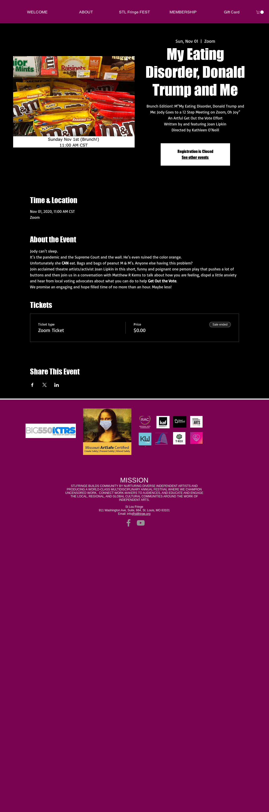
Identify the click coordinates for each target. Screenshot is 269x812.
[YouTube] (141, 523)
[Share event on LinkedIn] (56, 385)
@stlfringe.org (141, 514)
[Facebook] (128, 523)
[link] (260, 12)
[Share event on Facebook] (32, 385)
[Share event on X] (44, 385)
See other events (195, 157)
